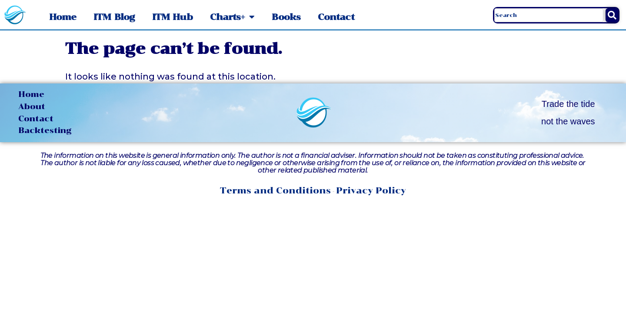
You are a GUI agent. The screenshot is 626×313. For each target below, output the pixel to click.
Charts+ (232, 17)
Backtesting (45, 130)
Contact (336, 17)
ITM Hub (172, 17)
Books (286, 17)
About (31, 106)
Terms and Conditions (275, 190)
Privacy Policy (371, 190)
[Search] (612, 15)
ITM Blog (114, 17)
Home (62, 17)
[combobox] (548, 15)
